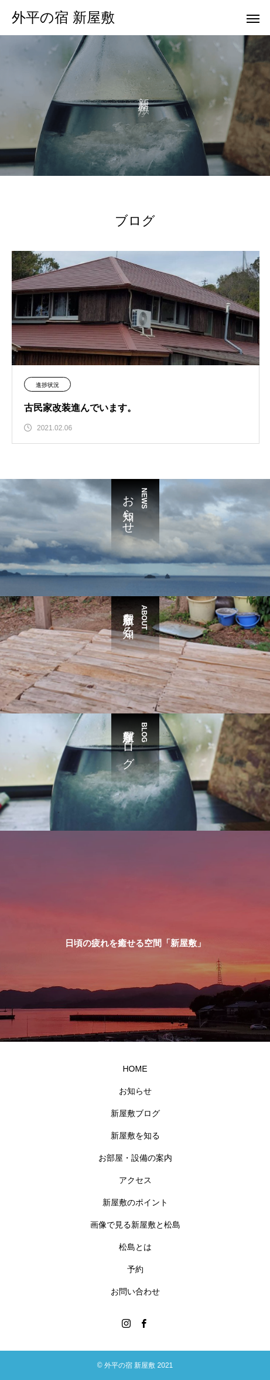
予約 (135, 1269)
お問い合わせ (135, 1291)
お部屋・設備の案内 (135, 1158)
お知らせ (135, 1091)
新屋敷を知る (135, 1135)
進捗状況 (47, 385)
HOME (135, 1068)
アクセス (135, 1180)
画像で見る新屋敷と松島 (135, 1224)
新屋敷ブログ (135, 1113)
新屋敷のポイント (135, 1202)
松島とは (135, 1247)
